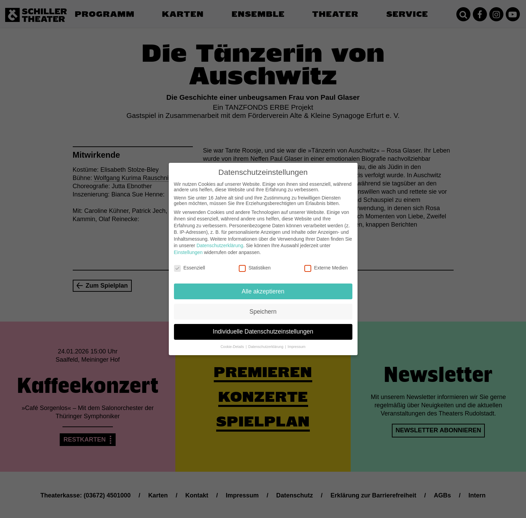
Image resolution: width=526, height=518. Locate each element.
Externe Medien (326, 263)
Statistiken (255, 263)
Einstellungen (188, 247)
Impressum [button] (296, 342)
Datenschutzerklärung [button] (266, 342)
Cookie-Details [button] (233, 342)
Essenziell (189, 263)
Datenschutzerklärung (220, 241)
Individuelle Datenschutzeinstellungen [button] (263, 327)
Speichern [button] (263, 306)
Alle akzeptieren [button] (263, 286)
